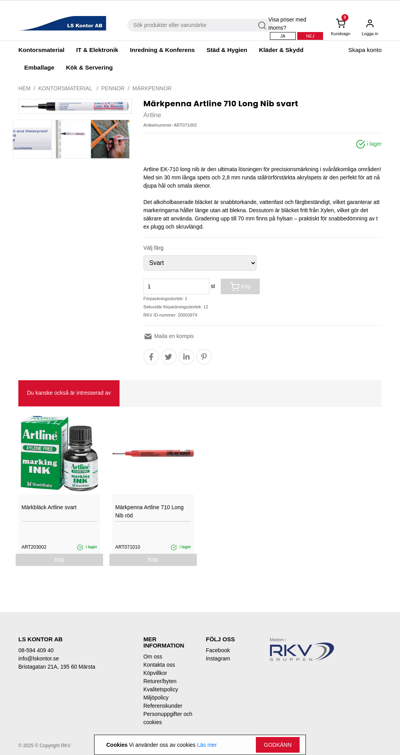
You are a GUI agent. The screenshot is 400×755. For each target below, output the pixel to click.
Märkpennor (151, 88)
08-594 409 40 (36, 650)
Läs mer (207, 745)
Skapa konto (365, 50)
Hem (24, 88)
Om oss (152, 656)
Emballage (39, 67)
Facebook (218, 650)
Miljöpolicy (156, 697)
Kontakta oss (159, 665)
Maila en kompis (168, 336)
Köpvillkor (155, 673)
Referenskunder (162, 706)
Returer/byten (160, 681)
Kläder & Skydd (281, 50)
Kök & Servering (89, 67)
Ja (283, 36)
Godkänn (278, 745)
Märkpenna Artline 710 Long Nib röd (149, 511)
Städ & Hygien (227, 50)
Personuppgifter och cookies (167, 718)
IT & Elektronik (97, 50)
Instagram (218, 658)
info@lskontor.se (38, 658)
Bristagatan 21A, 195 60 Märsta (56, 667)
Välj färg (153, 248)
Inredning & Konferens (162, 50)
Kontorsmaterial (41, 50)
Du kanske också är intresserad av (69, 393)
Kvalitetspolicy (160, 689)
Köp (240, 287)
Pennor (113, 88)
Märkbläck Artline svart (49, 507)
